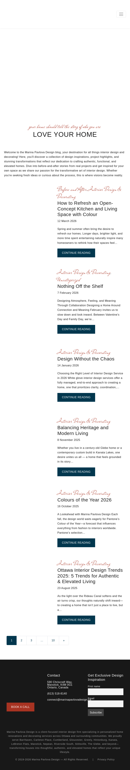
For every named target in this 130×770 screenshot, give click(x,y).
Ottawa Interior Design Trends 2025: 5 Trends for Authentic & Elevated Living (90, 576)
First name (94, 686)
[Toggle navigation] (121, 14)
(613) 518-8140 (57, 693)
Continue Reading (78, 252)
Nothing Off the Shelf (80, 286)
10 (53, 640)
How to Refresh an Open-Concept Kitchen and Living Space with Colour (87, 208)
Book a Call (20, 706)
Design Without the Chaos (85, 358)
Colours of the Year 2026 (84, 499)
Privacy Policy (106, 759)
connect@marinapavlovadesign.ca (69, 699)
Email (91, 698)
